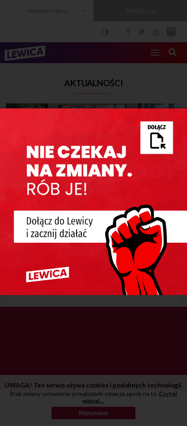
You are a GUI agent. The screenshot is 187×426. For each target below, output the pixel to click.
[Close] (179, 114)
